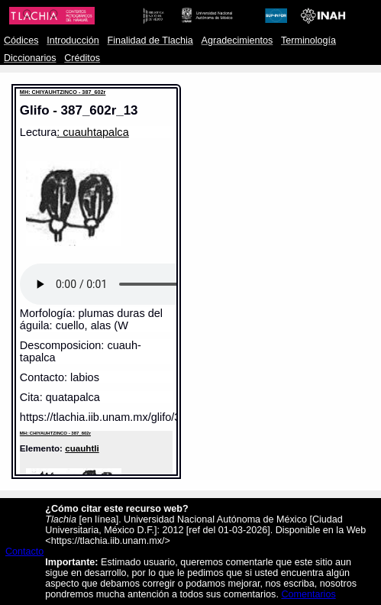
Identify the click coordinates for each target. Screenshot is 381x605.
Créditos (82, 58)
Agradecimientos (237, 40)
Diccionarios (30, 58)
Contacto (24, 551)
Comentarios (308, 594)
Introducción (73, 40)
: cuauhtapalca (92, 132)
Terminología (308, 40)
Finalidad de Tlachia (150, 40)
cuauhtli (82, 448)
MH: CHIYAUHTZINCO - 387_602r (63, 92)
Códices (21, 40)
